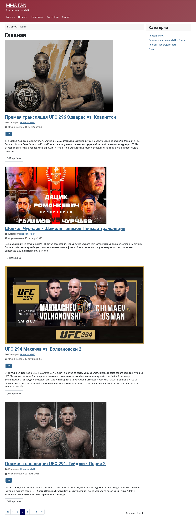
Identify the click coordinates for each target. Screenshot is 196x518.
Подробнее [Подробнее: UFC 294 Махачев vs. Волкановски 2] (14, 393)
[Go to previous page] (12, 512)
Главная (10, 17)
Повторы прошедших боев (163, 44)
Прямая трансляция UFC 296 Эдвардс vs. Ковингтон (60, 117)
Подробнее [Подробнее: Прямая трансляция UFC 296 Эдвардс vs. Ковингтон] (14, 158)
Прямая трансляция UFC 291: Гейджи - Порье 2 (55, 463)
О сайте (66, 17)
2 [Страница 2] (22, 512)
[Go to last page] (42, 512)
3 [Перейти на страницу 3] (27, 512)
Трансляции (37, 17)
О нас (151, 49)
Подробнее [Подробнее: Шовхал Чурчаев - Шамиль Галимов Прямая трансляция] (14, 258)
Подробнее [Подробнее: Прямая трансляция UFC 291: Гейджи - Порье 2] (14, 501)
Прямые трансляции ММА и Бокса (167, 40)
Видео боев (53, 17)
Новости (22, 17)
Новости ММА (27, 122)
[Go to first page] (8, 512)
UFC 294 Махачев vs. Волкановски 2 (43, 349)
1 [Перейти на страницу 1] (17, 512)
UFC (8, 134)
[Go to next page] (36, 512)
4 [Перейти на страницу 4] (32, 512)
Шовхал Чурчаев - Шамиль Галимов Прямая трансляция (65, 228)
